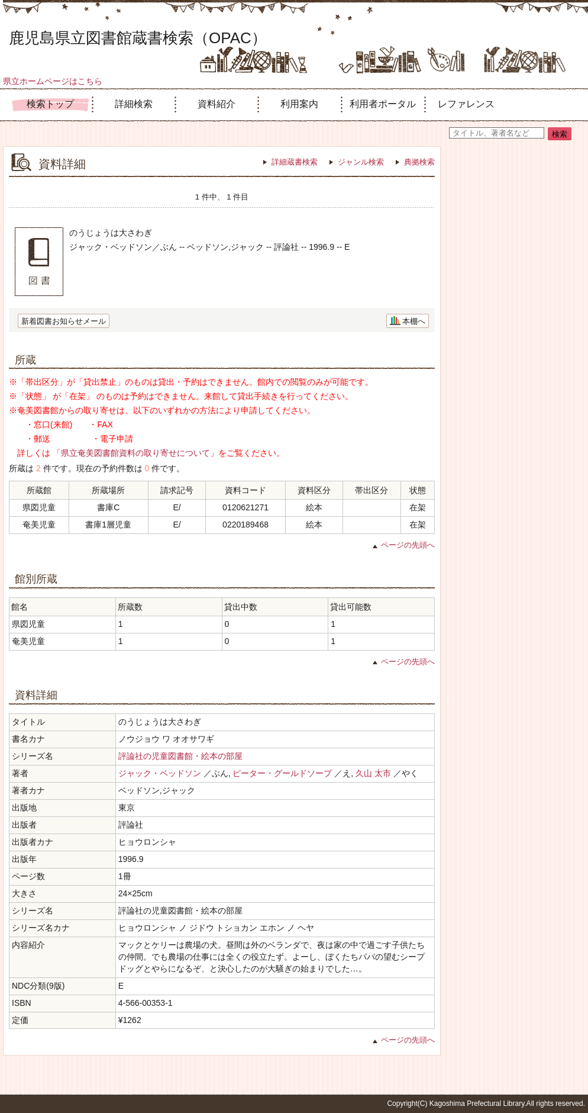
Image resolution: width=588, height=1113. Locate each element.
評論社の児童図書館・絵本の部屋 (180, 756)
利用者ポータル (383, 104)
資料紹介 (216, 104)
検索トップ (50, 104)
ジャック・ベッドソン (159, 773)
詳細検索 (134, 104)
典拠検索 (419, 161)
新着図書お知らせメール (63, 321)
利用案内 (299, 104)
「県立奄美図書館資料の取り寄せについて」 (135, 453)
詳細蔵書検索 (295, 161)
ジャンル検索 (361, 161)
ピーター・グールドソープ (282, 773)
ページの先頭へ (408, 545)
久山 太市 (373, 773)
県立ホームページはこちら (52, 81)
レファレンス (466, 104)
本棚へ (413, 321)
